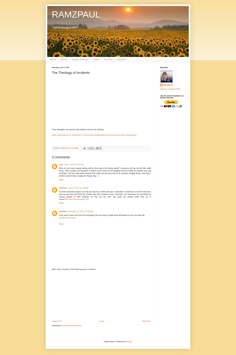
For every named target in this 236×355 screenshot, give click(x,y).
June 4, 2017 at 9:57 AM (73, 165)
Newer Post (57, 321)
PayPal (52, 59)
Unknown (63, 188)
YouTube (108, 59)
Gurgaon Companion (67, 218)
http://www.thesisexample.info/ (77, 199)
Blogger (129, 342)
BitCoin (64, 59)
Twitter (96, 59)
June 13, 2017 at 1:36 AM (78, 188)
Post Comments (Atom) (72, 326)
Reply (61, 180)
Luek (61, 165)
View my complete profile (170, 89)
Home (101, 321)
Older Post (146, 321)
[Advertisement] (101, 295)
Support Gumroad (80, 59)
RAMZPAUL (76, 14)
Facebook (121, 59)
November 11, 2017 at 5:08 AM (80, 211)
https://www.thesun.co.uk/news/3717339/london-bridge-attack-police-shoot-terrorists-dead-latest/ (94, 135)
